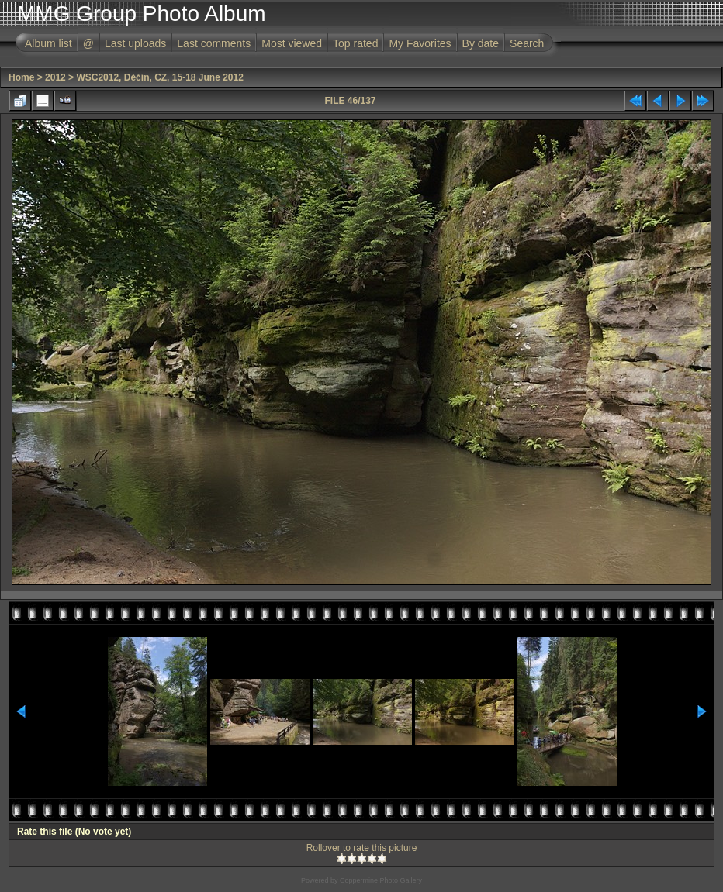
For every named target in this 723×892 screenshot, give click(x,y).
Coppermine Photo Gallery (381, 880)
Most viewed (291, 43)
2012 (55, 77)
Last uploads (135, 43)
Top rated (355, 43)
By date (480, 43)
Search (527, 43)
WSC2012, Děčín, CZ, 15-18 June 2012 (159, 77)
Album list (48, 43)
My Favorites (420, 43)
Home (21, 77)
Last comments (214, 43)
